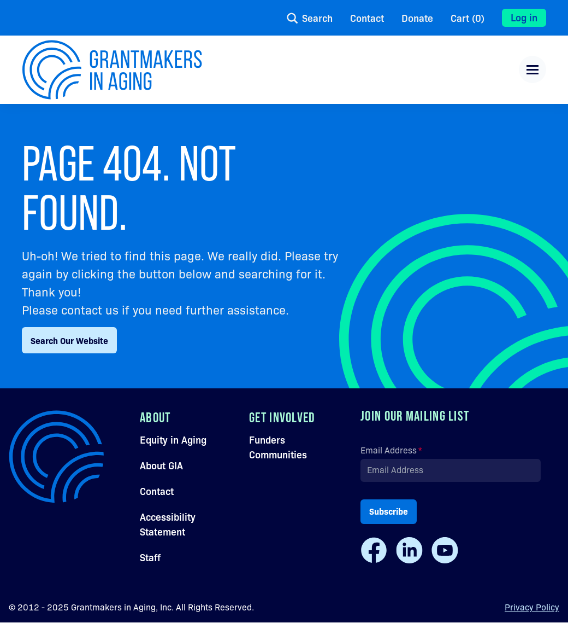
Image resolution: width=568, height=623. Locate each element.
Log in (524, 17)
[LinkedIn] (409, 550)
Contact (367, 18)
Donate (417, 18)
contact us (90, 309)
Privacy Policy (532, 607)
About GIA (161, 464)
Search (317, 18)
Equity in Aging (173, 439)
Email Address (388, 450)
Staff (150, 556)
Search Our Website (69, 340)
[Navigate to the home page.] (112, 70)
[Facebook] (373, 550)
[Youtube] (444, 550)
